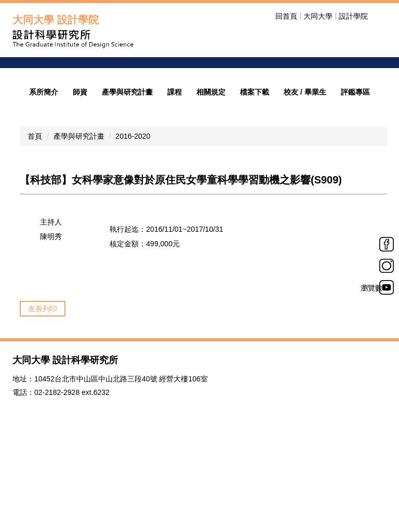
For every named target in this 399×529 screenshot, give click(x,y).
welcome (267, 86)
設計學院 (353, 16)
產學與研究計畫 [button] (127, 165)
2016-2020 (132, 209)
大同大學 (317, 16)
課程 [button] (174, 165)
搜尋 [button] (380, 16)
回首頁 (286, 16)
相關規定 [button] (210, 165)
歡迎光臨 (262, 104)
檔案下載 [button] (254, 165)
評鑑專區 (355, 165)
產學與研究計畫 (79, 209)
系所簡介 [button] (43, 165)
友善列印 (42, 382)
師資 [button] (80, 165)
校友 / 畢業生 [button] (305, 165)
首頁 (35, 209)
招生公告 (262, 116)
